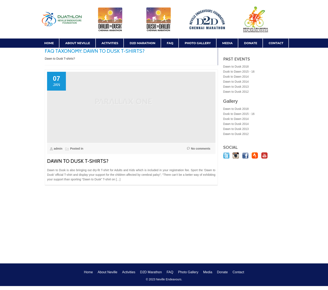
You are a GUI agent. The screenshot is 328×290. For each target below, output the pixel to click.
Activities (109, 43)
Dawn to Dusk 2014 (236, 81)
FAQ (170, 43)
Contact (276, 43)
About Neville (77, 43)
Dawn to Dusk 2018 (236, 66)
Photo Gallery (198, 43)
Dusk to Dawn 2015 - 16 (239, 71)
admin (58, 148)
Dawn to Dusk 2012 (236, 91)
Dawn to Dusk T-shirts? (77, 161)
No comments (198, 148)
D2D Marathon (142, 43)
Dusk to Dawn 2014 (236, 76)
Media (227, 43)
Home (49, 43)
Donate (250, 43)
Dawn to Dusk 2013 (236, 86)
